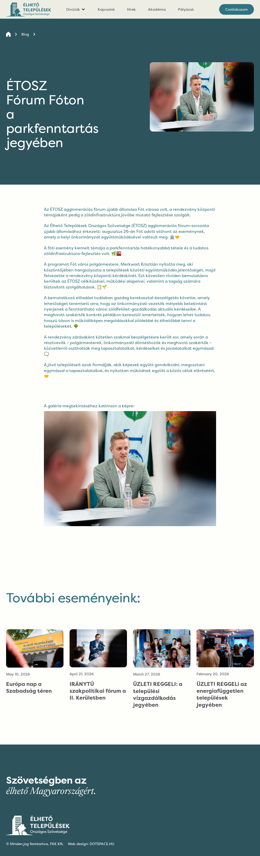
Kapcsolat (106, 9)
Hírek (131, 9)
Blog (25, 34)
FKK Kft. (57, 843)
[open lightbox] (130, 464)
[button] (76, 9)
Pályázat (186, 9)
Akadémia (157, 9)
